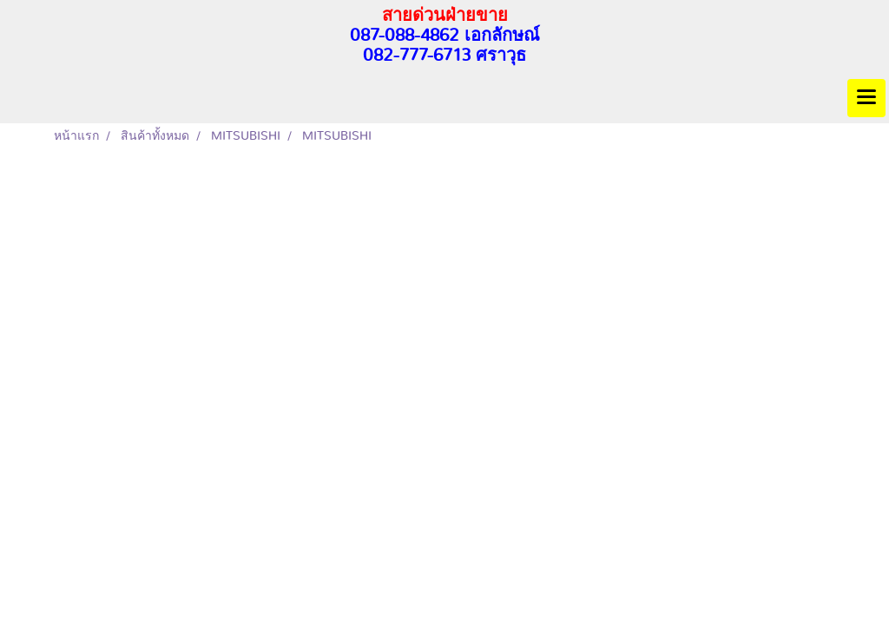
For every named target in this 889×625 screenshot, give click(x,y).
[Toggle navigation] (866, 98)
